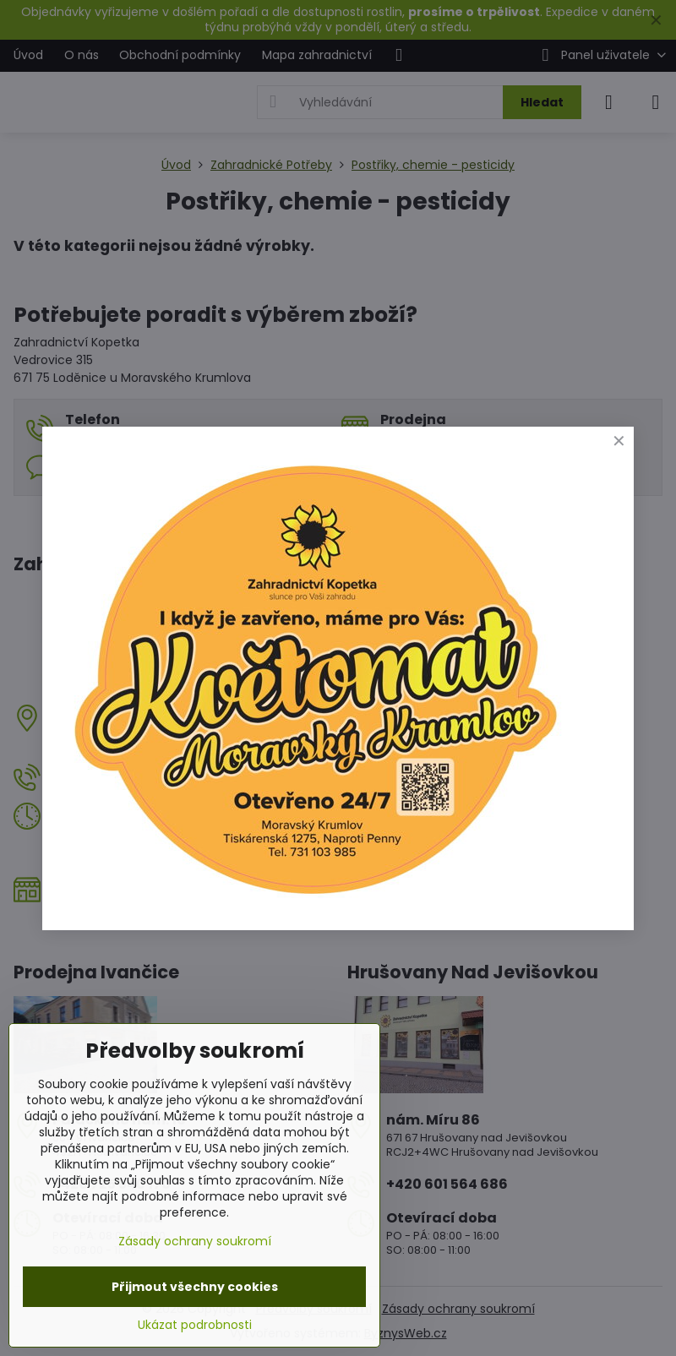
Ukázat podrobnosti (195, 1325)
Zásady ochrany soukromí (194, 1241)
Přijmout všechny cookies (195, 1286)
